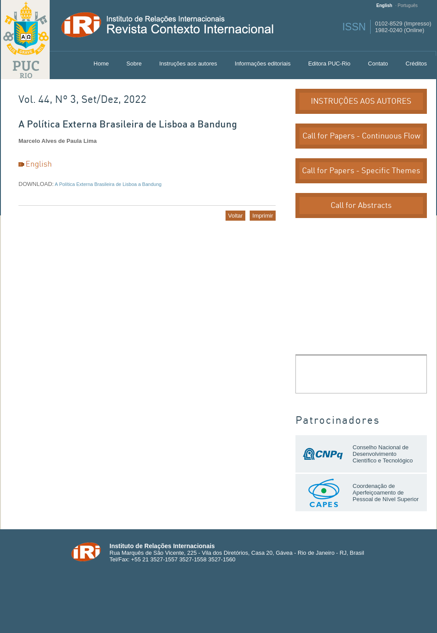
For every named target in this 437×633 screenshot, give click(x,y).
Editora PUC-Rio (329, 63)
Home (101, 63)
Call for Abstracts (361, 205)
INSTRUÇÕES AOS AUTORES (361, 101)
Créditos (416, 63)
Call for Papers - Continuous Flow (361, 136)
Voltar (235, 215)
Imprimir (262, 215)
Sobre (134, 63)
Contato (378, 63)
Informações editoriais (263, 63)
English (384, 5)
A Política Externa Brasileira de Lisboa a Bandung (107, 184)
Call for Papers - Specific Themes (361, 171)
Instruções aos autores (188, 63)
